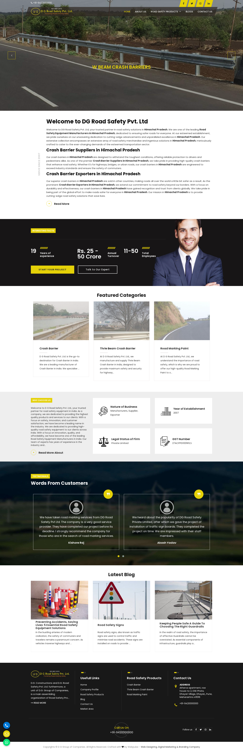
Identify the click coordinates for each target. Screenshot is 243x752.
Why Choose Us (41, 400)
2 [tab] (123, 556)
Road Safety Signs (111, 625)
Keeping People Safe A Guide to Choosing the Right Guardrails (182, 625)
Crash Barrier (49, 348)
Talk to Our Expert (98, 269)
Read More (61, 204)
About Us (140, 11)
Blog (82, 699)
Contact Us (205, 11)
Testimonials (40, 476)
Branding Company (189, 746)
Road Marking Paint (174, 348)
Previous (11, 55)
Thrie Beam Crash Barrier (117, 348)
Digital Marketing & (168, 746)
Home (127, 11)
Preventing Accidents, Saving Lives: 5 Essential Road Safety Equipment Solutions (57, 625)
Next (231, 55)
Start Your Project (52, 269)
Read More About (51, 453)
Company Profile (89, 689)
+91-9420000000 (41, 2)
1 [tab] (118, 556)
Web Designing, (149, 746)
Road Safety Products (166, 11)
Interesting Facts (43, 230)
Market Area (86, 708)
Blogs (189, 11)
